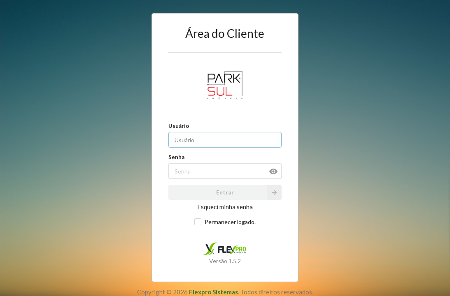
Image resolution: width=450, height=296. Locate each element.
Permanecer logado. (230, 221)
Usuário (178, 126)
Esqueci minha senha (225, 206)
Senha (176, 157)
